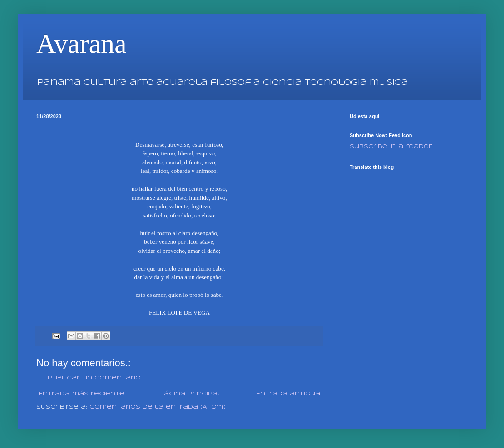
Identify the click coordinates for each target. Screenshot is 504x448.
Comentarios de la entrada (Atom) (157, 406)
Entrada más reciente (81, 393)
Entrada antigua (288, 393)
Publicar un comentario (94, 377)
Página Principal (190, 393)
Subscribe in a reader (391, 146)
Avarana (81, 44)
